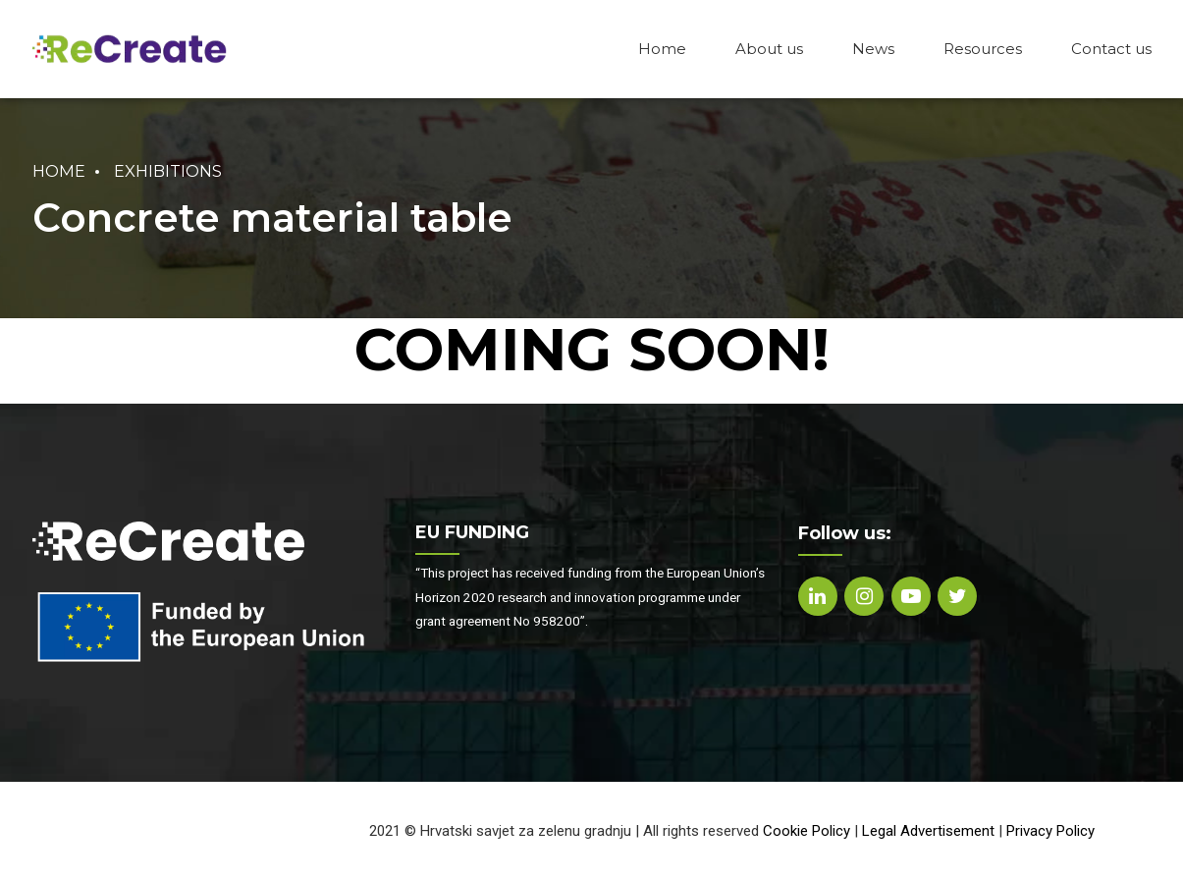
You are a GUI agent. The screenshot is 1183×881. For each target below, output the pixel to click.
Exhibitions (168, 171)
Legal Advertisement (928, 831)
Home (662, 48)
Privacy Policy (1050, 831)
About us (769, 48)
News (873, 48)
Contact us (1111, 48)
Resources (982, 48)
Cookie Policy (806, 831)
